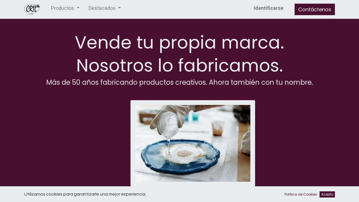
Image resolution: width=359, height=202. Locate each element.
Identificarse (268, 8)
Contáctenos (314, 9)
